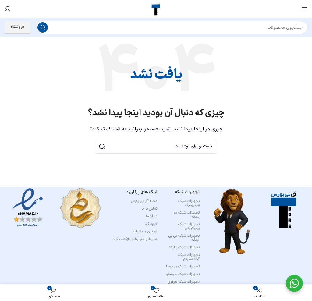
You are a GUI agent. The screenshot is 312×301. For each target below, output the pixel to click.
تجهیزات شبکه (187, 192)
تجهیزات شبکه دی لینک (186, 214)
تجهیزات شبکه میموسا (183, 266)
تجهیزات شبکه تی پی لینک (184, 238)
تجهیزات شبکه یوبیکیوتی (189, 226)
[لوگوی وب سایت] (156, 8)
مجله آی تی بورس (144, 201)
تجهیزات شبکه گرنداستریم (189, 257)
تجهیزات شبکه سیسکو (183, 274)
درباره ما (151, 216)
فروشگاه (17, 27)
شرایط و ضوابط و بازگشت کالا (135, 239)
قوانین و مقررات (145, 231)
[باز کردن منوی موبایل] (304, 9)
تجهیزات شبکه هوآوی (184, 282)
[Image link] (284, 209)
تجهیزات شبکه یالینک (184, 247)
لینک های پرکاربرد (141, 192)
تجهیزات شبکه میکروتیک (189, 203)
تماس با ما (149, 208)
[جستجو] (171, 27)
